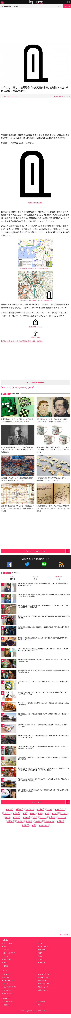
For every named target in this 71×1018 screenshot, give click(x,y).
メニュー (2, 2)
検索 (68, 2)
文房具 (53, 817)
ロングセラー (60, 809)
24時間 (12, 578)
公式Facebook (9, 564)
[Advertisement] (35, 25)
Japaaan (35, 2)
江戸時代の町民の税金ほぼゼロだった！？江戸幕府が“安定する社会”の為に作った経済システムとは (43, 639)
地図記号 (23, 387)
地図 (15, 387)
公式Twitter (26, 564)
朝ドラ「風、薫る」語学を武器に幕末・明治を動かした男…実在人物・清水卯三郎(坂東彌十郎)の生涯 (43, 584)
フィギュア (62, 817)
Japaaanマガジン (43, 974)
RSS (61, 564)
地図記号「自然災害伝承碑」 (35, 203)
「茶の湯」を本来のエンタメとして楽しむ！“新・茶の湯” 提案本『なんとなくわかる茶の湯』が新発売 (43, 693)
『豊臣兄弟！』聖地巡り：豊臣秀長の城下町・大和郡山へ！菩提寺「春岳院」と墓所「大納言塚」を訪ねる (43, 780)
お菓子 (33, 813)
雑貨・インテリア (9, 953)
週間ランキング (43, 990)
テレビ (56, 813)
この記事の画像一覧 (36, 382)
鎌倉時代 (11, 821)
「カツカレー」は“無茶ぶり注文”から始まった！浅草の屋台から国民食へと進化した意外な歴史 (43, 704)
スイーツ (8, 813)
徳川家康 (27, 817)
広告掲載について (9, 980)
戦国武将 (17, 813)
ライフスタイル (5, 96)
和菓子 (40, 956)
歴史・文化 (41, 962)
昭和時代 (26, 825)
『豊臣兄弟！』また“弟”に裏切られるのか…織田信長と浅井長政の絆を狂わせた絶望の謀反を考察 (43, 671)
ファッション (8, 950)
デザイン (44, 817)
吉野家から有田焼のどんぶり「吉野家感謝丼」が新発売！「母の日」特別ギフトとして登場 (43, 726)
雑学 (25, 813)
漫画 (48, 813)
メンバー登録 (67, 6)
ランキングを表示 (35, 802)
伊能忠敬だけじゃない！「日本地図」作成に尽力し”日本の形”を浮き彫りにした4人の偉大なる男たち (53, 508)
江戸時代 (10, 809)
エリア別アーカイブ (10, 987)
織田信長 (21, 821)
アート (6, 946)
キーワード (15, 96)
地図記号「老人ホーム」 (35, 327)
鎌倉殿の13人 (50, 821)
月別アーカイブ (43, 987)
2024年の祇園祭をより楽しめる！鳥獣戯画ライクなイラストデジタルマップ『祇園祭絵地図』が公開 (17, 508)
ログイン (60, 6)
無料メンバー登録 (43, 984)
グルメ (6, 956)
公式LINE (44, 564)
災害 (31, 387)
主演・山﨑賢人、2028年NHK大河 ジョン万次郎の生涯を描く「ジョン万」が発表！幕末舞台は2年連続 (43, 791)
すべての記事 (8, 943)
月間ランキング (8, 993)
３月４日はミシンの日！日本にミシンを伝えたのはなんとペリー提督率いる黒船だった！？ (53, 420)
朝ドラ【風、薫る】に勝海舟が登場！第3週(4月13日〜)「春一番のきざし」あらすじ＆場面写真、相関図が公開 (43, 606)
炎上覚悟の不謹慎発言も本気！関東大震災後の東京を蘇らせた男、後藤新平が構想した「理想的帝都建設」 (17, 449)
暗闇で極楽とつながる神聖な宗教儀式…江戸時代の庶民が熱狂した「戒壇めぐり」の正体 (44, 715)
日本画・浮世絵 (43, 946)
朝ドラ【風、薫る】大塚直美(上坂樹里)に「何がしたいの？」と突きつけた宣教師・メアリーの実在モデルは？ (43, 650)
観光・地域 (7, 959)
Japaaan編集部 (58, 96)
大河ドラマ (30, 809)
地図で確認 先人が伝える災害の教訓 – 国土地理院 (22, 341)
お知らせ (6, 977)
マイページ (7, 984)
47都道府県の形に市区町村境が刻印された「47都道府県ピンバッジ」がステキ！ (53, 479)
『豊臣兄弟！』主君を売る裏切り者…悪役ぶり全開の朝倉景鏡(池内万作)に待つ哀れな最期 (44, 617)
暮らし (6, 962)
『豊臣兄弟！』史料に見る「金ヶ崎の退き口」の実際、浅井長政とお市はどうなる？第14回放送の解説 (43, 736)
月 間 (58, 578)
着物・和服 (41, 950)
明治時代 (17, 817)
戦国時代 (20, 809)
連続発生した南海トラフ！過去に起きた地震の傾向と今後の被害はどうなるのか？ (17, 479)
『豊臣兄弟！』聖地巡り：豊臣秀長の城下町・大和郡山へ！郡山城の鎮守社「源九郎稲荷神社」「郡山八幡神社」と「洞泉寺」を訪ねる (43, 769)
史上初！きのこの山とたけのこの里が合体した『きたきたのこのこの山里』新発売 (43, 682)
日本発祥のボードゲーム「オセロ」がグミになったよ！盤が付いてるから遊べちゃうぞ (17, 420)
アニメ (50, 809)
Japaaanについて (43, 977)
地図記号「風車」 (35, 337)
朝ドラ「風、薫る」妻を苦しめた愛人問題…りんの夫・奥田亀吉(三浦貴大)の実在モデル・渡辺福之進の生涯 (44, 595)
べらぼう (65, 813)
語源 (34, 825)
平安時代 (41, 809)
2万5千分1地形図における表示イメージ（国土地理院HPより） (35, 300)
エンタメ (41, 959)
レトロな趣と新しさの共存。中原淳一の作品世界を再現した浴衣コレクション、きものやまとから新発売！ (43, 747)
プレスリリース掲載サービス (35, 551)
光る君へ (39, 821)
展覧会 (30, 821)
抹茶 (35, 817)
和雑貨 (40, 953)
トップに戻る (65, 935)
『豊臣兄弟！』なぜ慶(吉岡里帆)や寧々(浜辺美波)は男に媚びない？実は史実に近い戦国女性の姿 (43, 660)
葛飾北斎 (61, 821)
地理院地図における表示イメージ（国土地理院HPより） (35, 268)
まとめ (40, 943)
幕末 (41, 813)
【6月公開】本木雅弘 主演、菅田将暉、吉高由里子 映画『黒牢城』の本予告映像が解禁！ (43, 628)
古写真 (6, 966)
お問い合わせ (42, 980)
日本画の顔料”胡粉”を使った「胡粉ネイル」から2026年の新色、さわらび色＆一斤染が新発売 (43, 758)
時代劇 (8, 817)
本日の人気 (7, 990)
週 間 (35, 578)
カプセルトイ (44, 825)
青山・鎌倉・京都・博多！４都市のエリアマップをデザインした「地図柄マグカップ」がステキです (53, 449)
